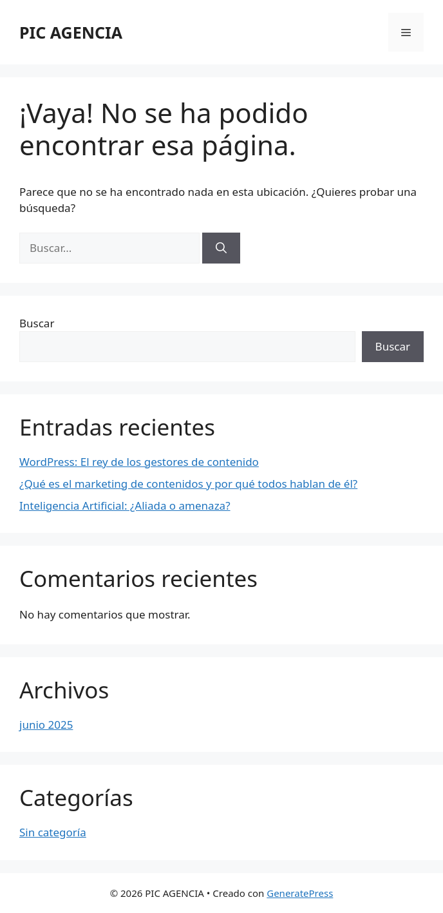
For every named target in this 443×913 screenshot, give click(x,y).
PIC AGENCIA (70, 32)
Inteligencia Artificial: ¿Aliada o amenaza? (125, 505)
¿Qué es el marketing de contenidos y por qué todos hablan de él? (188, 483)
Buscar (36, 323)
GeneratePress (300, 893)
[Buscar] (221, 248)
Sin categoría (52, 832)
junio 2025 (46, 724)
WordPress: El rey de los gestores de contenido (139, 461)
